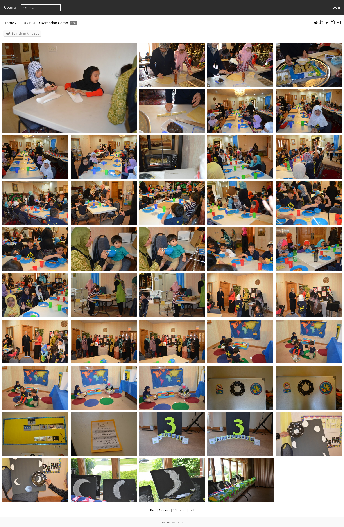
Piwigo (179, 522)
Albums (10, 7)
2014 (21, 22)
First (153, 510)
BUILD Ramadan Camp (48, 22)
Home (9, 22)
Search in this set (25, 33)
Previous (164, 510)
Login (336, 7)
